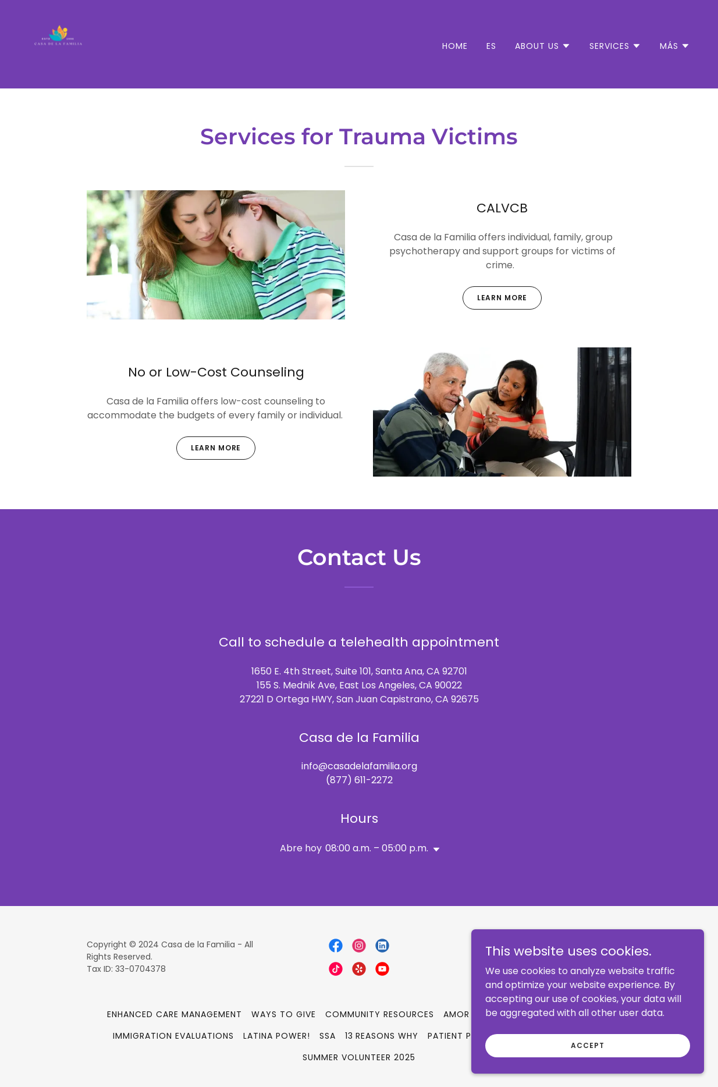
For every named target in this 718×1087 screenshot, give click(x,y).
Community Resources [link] (379, 1014)
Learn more (502, 298)
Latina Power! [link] (276, 1036)
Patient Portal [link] (464, 1036)
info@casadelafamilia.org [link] (359, 766)
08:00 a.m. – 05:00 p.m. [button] (376, 848)
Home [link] (455, 46)
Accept (587, 1069)
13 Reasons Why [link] (382, 1036)
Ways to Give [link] (283, 1014)
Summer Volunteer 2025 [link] (359, 1057)
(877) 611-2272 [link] (359, 780)
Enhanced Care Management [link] (174, 1014)
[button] (543, 46)
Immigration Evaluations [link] (173, 1036)
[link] (58, 43)
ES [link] (491, 46)
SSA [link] (327, 1036)
